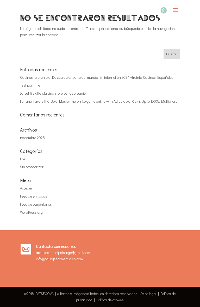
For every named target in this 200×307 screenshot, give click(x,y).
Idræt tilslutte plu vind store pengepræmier (53, 93)
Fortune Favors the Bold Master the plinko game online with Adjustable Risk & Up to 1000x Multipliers (98, 101)
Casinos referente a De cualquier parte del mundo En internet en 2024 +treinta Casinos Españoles (96, 77)
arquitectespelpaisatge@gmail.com (63, 252)
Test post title (30, 85)
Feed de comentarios (36, 204)
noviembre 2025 (32, 137)
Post (23, 158)
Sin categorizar (31, 166)
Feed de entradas (33, 196)
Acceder (26, 188)
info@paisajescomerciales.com (59, 258)
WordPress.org (31, 212)
